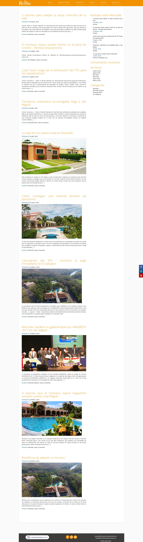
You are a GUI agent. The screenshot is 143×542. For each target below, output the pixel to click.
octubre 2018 (97, 71)
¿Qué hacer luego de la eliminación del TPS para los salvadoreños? (54, 71)
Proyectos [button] (80, 2)
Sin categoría (32, 60)
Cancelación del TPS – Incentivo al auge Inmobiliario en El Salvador (54, 262)
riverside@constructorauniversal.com (106, 536)
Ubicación (115, 2)
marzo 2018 (96, 78)
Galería (92, 2)
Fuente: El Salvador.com (100, 57)
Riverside (30, 34)
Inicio (50, 2)
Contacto (51, 7)
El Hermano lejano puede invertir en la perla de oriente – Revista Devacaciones (54, 46)
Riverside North (32, 122)
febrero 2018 (96, 80)
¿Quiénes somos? (64, 2)
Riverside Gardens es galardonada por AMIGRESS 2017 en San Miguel (54, 328)
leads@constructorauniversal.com (106, 538)
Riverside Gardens (33, 383)
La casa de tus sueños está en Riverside (47, 133)
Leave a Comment (39, 34)
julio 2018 (96, 75)
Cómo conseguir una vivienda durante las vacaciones (54, 197)
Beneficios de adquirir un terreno (43, 458)
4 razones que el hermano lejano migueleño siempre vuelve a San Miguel (54, 394)
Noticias (103, 2)
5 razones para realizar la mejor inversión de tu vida (54, 16)
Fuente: (95, 24)
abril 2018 (96, 76)
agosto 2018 (96, 73)
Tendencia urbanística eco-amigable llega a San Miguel (54, 103)
